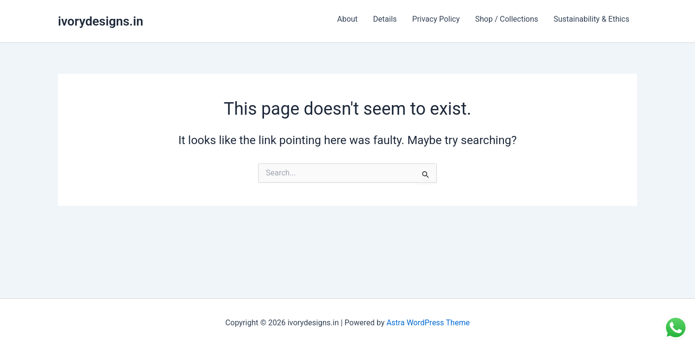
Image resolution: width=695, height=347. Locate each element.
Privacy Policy (436, 19)
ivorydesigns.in (100, 21)
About (347, 19)
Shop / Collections (506, 19)
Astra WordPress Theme (428, 322)
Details (385, 19)
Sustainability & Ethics (591, 19)
